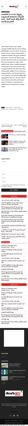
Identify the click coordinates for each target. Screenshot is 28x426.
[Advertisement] (14, 2)
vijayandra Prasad (13, 109)
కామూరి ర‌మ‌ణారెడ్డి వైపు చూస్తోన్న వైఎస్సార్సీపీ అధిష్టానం (11, 250)
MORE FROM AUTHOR (19, 131)
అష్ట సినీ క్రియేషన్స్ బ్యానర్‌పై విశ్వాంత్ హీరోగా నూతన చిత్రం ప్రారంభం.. (13, 226)
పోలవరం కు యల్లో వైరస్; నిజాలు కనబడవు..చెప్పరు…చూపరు (9, 246)
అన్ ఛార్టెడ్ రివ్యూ (5, 276)
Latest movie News (17, 107)
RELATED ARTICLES (7, 131)
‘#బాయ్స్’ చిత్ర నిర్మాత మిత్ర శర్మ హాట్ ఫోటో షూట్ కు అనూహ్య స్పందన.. (13, 237)
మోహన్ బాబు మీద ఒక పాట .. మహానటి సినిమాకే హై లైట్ (7, 125)
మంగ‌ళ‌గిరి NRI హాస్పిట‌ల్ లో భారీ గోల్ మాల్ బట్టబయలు (11, 255)
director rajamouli (8, 107)
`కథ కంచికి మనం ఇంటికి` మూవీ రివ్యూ (17, 134)
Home (2, 9)
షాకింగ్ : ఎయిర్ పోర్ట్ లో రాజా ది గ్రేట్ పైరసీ (20, 125)
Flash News (7, 9)
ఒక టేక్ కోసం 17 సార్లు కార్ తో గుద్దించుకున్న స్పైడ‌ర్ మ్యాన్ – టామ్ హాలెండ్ (13, 231)
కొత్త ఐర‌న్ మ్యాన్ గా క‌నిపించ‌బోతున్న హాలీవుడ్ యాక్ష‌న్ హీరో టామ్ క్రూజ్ (13, 212)
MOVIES (7, 11)
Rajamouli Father (5, 109)
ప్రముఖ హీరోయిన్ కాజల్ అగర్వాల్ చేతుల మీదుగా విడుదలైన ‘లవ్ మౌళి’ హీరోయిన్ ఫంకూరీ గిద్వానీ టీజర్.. (12, 221)
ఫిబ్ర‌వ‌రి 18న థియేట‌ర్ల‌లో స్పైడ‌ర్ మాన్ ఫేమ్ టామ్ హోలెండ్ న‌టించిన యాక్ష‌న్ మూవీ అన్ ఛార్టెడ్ (12, 216)
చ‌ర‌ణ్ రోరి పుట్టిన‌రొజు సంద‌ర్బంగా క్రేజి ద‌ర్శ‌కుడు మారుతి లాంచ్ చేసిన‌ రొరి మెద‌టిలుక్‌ (17, 143)
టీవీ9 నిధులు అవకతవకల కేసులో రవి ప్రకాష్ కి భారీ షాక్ (12, 262)
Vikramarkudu (20, 109)
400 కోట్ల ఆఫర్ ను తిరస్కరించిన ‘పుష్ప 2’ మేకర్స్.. (13, 234)
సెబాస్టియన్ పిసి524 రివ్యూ (7, 269)
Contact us (21, 420)
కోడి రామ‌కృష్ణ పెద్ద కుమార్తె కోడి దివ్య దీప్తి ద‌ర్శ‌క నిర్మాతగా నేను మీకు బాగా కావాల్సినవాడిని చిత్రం (18, 149)
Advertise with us (14, 420)
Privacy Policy (7, 420)
